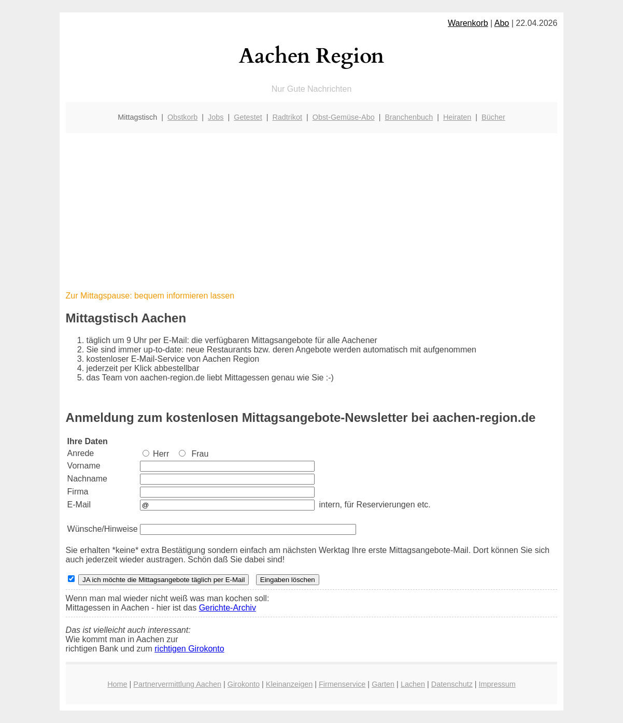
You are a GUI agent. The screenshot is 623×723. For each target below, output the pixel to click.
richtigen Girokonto (189, 648)
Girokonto (244, 684)
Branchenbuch (409, 117)
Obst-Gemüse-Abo (344, 117)
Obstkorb (182, 117)
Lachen (413, 684)
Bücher (493, 117)
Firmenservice (342, 684)
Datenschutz (452, 684)
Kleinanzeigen (289, 684)
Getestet (248, 117)
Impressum (497, 684)
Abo (501, 23)
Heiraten (457, 117)
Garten (383, 684)
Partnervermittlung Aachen (177, 684)
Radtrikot (287, 117)
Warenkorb (468, 23)
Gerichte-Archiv (227, 607)
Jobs (215, 117)
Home (117, 684)
